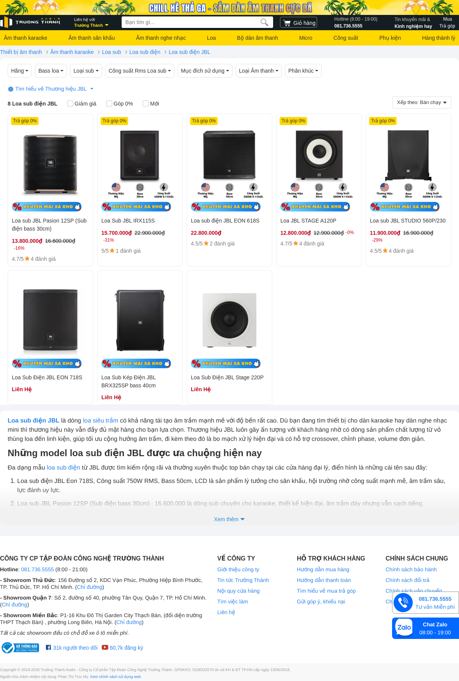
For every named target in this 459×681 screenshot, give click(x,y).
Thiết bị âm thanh (21, 52)
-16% (19, 248)
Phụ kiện (390, 38)
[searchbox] (197, 22)
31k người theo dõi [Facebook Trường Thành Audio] (72, 648)
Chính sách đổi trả (408, 580)
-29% (377, 240)
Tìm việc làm (232, 601)
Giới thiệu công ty (238, 569)
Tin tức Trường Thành (243, 580)
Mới (150, 104)
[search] (264, 22)
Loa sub (111, 52)
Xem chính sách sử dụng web (115, 677)
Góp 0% (119, 104)
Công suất (346, 38)
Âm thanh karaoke (25, 38)
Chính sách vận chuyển (414, 591)
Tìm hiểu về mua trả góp (326, 591)
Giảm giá (81, 104)
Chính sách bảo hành (411, 569)
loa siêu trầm (101, 421)
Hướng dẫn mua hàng (323, 569)
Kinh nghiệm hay (413, 22)
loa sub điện (63, 468)
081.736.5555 (356, 22)
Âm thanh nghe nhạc (161, 38)
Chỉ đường (89, 587)
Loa (211, 38)
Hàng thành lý (438, 38)
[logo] (30, 22)
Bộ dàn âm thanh (257, 38)
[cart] (298, 22)
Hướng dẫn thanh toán (324, 580)
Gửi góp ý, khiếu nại (321, 601)
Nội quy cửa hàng (238, 591)
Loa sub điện (144, 52)
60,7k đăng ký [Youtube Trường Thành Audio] (122, 648)
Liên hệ (226, 612)
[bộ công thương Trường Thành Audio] (21, 647)
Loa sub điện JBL (189, 52)
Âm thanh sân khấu (91, 38)
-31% (108, 240)
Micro (305, 38)
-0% (350, 232)
